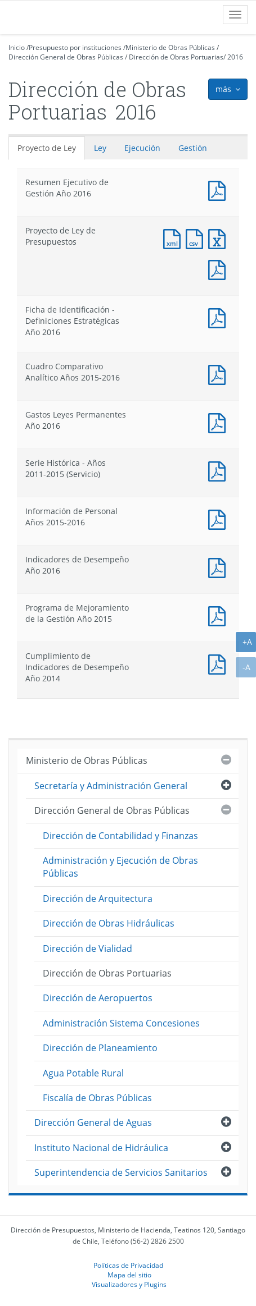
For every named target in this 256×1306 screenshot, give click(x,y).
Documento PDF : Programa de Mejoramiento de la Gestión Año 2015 (219, 614)
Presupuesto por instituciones (75, 47)
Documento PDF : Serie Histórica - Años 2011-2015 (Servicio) (219, 470)
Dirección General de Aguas (93, 1122)
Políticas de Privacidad (128, 1265)
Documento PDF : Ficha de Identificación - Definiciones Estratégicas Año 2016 (219, 316)
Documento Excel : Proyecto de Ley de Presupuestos (219, 237)
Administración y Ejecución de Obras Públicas (120, 866)
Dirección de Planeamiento (100, 1048)
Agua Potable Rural (83, 1073)
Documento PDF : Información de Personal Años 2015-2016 (219, 518)
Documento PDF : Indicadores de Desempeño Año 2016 (219, 566)
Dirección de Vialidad (87, 948)
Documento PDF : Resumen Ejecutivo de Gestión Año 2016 (219, 189)
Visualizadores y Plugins (129, 1284)
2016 (235, 57)
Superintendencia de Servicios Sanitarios (121, 1172)
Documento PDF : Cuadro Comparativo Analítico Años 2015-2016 (219, 373)
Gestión (192, 148)
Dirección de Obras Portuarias (176, 57)
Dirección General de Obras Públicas (65, 57)
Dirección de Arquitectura (97, 898)
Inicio (16, 47)
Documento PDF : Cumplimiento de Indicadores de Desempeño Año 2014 (219, 663)
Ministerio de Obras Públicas (170, 47)
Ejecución (142, 148)
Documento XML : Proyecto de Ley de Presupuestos (174, 237)
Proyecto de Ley (46, 148)
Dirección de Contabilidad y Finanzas (120, 836)
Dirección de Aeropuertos (97, 998)
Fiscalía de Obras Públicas (97, 1098)
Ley (100, 148)
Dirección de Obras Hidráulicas (108, 923)
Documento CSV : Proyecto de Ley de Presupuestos (197, 237)
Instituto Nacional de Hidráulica (101, 1148)
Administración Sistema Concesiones (121, 1023)
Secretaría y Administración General (110, 786)
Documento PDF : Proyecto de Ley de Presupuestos (219, 268)
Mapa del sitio (129, 1274)
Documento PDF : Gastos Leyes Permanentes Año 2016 (219, 421)
